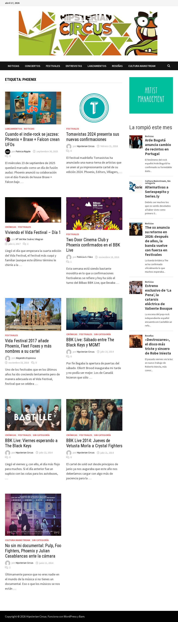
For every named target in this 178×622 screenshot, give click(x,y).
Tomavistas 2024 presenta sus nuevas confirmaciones (92, 137)
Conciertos (32, 66)
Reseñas (117, 66)
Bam (81, 616)
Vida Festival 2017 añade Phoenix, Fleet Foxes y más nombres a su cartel (28, 346)
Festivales (53, 66)
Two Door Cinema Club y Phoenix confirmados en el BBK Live (93, 245)
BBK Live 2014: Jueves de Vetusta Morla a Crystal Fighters (94, 443)
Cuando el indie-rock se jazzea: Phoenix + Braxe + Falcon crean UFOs (32, 139)
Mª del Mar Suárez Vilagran (29, 239)
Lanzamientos (97, 66)
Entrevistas (74, 66)
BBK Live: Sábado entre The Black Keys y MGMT (90, 342)
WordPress (70, 616)
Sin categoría (102, 334)
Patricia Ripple (23, 151)
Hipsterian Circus (86, 146)
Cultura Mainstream (141, 66)
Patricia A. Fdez (85, 257)
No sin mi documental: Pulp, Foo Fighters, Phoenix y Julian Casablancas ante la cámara (33, 551)
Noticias (13, 66)
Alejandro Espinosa (26, 358)
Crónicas (10, 227)
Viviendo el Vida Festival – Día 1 (33, 232)
